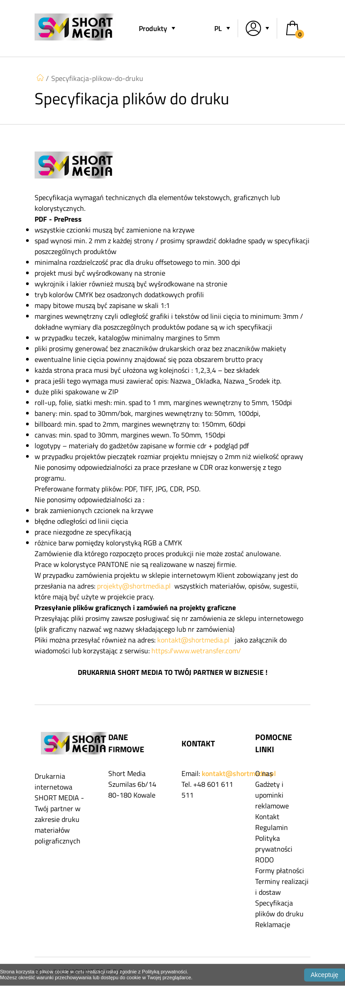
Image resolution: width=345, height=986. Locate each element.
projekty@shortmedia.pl (134, 585)
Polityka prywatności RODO (273, 849)
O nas (264, 773)
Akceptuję (324, 974)
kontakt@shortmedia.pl (193, 639)
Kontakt (267, 816)
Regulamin (271, 827)
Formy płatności (279, 870)
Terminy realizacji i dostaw (282, 886)
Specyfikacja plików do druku (279, 908)
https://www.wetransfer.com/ (196, 650)
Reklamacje (272, 924)
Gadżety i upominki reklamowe (272, 795)
